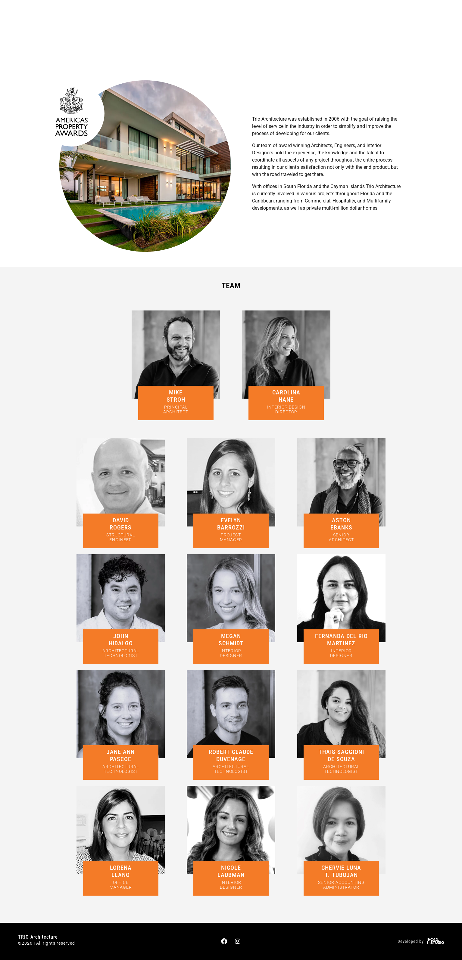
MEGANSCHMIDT (231, 639)
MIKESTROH (176, 396)
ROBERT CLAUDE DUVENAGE (231, 755)
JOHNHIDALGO (121, 639)
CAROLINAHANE (286, 396)
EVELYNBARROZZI (231, 524)
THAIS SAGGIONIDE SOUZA (341, 755)
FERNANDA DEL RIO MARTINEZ (341, 639)
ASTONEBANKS (341, 524)
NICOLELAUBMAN (231, 871)
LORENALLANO (121, 871)
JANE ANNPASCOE (121, 755)
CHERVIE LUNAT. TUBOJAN (341, 871)
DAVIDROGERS (121, 524)
